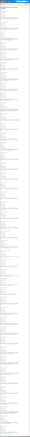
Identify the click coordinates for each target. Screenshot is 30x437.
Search (26, 1)
